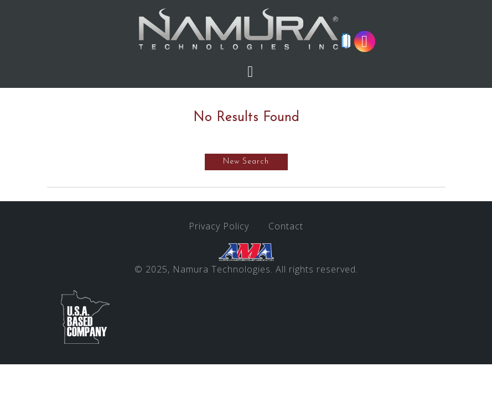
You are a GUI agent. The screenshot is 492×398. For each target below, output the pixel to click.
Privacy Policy (219, 226)
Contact (285, 226)
